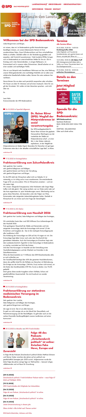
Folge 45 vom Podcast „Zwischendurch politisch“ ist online (23, 398)
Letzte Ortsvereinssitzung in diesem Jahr (17, 404)
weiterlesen (7, 152)
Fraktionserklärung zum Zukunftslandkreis (28, 162)
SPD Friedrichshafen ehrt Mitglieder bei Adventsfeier (21, 386)
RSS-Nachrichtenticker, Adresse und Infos (17, 413)
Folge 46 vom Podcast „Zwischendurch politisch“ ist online (23, 392)
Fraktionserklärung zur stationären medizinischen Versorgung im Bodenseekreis (24, 294)
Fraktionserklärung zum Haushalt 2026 (27, 213)
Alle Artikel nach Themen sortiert (25, 408)
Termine (48, 9)
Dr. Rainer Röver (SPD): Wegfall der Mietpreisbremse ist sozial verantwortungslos (42, 119)
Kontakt (57, 9)
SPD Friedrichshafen (32, 328)
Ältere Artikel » (8, 408)
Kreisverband (55, 4)
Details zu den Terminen (66, 78)
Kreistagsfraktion (72, 4)
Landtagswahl (39, 4)
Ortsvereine (37, 9)
